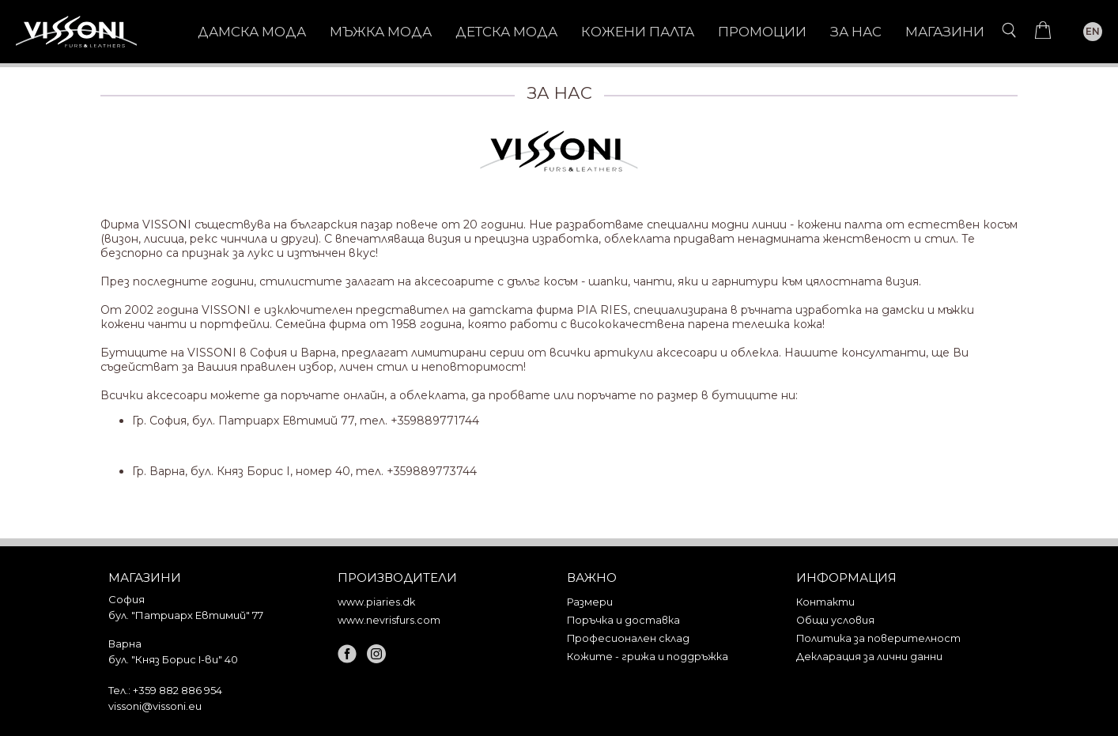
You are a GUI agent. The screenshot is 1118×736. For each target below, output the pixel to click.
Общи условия (835, 620)
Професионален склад (628, 638)
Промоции (762, 32)
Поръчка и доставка (623, 620)
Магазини (944, 32)
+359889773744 (432, 471)
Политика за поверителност (878, 638)
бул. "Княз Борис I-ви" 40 (173, 659)
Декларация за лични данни (869, 656)
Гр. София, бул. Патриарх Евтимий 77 (243, 420)
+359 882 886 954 (177, 690)
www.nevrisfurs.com (389, 620)
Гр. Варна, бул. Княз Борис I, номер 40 (241, 471)
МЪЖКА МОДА (381, 32)
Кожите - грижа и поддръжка (647, 656)
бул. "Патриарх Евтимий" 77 (185, 615)
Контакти (825, 602)
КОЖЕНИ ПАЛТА (637, 32)
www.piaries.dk (376, 602)
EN (1093, 31)
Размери (590, 602)
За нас (856, 32)
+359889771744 (435, 420)
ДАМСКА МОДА (252, 32)
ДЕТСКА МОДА (506, 32)
